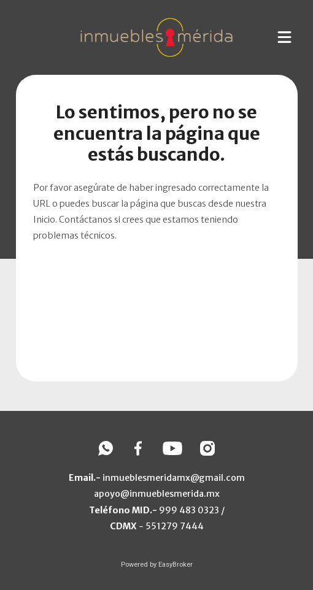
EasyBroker (175, 565)
